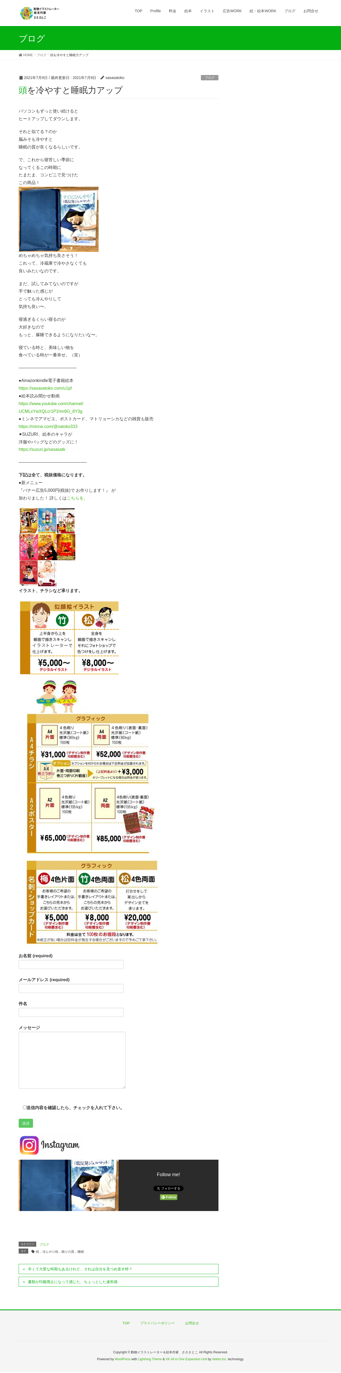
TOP (126, 1323)
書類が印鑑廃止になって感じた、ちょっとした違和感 (72, 1282)
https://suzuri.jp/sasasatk (42, 449)
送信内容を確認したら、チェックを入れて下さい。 (71, 1107)
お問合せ (192, 1323)
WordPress (123, 1359)
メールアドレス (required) (71, 985)
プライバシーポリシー (157, 1323)
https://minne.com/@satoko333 (48, 426)
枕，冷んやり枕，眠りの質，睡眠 (60, 1252)
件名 (71, 1009)
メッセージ (72, 1057)
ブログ (209, 78)
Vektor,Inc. (219, 1359)
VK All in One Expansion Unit (186, 1359)
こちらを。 (77, 498)
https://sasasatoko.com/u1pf (45, 388)
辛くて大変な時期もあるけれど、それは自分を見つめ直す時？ (80, 1269)
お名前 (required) (71, 961)
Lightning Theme (150, 1359)
